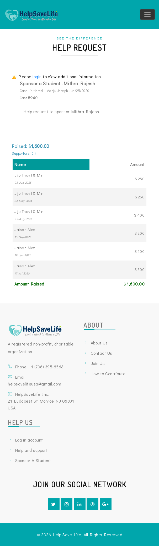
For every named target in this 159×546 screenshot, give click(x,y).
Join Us (98, 363)
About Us (99, 342)
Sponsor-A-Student (33, 460)
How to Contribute (108, 373)
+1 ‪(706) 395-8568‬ (46, 366)
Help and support (31, 450)
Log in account (29, 440)
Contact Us (101, 353)
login (38, 76)
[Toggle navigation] (147, 14)
